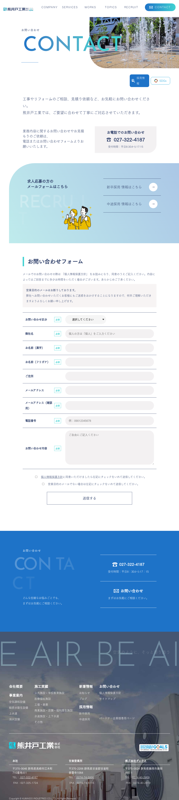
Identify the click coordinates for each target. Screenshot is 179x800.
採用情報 (86, 707)
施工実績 (41, 686)
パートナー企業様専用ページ (117, 718)
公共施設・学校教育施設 (49, 693)
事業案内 (16, 695)
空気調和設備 (17, 701)
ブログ (83, 698)
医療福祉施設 (42, 698)
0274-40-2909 (141, 777)
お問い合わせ (109, 686)
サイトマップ (107, 698)
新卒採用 (84, 713)
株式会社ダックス (135, 761)
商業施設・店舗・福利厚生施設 (53, 710)
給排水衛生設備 (18, 707)
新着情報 (86, 686)
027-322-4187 (28, 777)
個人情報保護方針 (52, 477)
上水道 (13, 713)
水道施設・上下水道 (46, 716)
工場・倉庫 (41, 704)
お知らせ (84, 693)
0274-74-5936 (85, 777)
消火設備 (14, 719)
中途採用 (84, 719)
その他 (38, 722)
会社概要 (16, 686)
